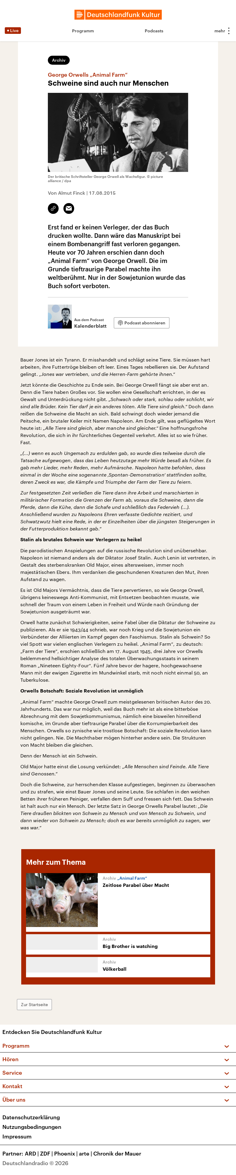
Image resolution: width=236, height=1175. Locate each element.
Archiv (59, 60)
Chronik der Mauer (117, 1153)
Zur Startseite (34, 1004)
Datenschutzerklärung (31, 1117)
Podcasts (154, 30)
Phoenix (66, 1153)
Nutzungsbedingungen (31, 1126)
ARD (32, 1153)
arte (86, 1153)
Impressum (17, 1136)
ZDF (47, 1153)
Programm (83, 30)
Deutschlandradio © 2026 (35, 1163)
